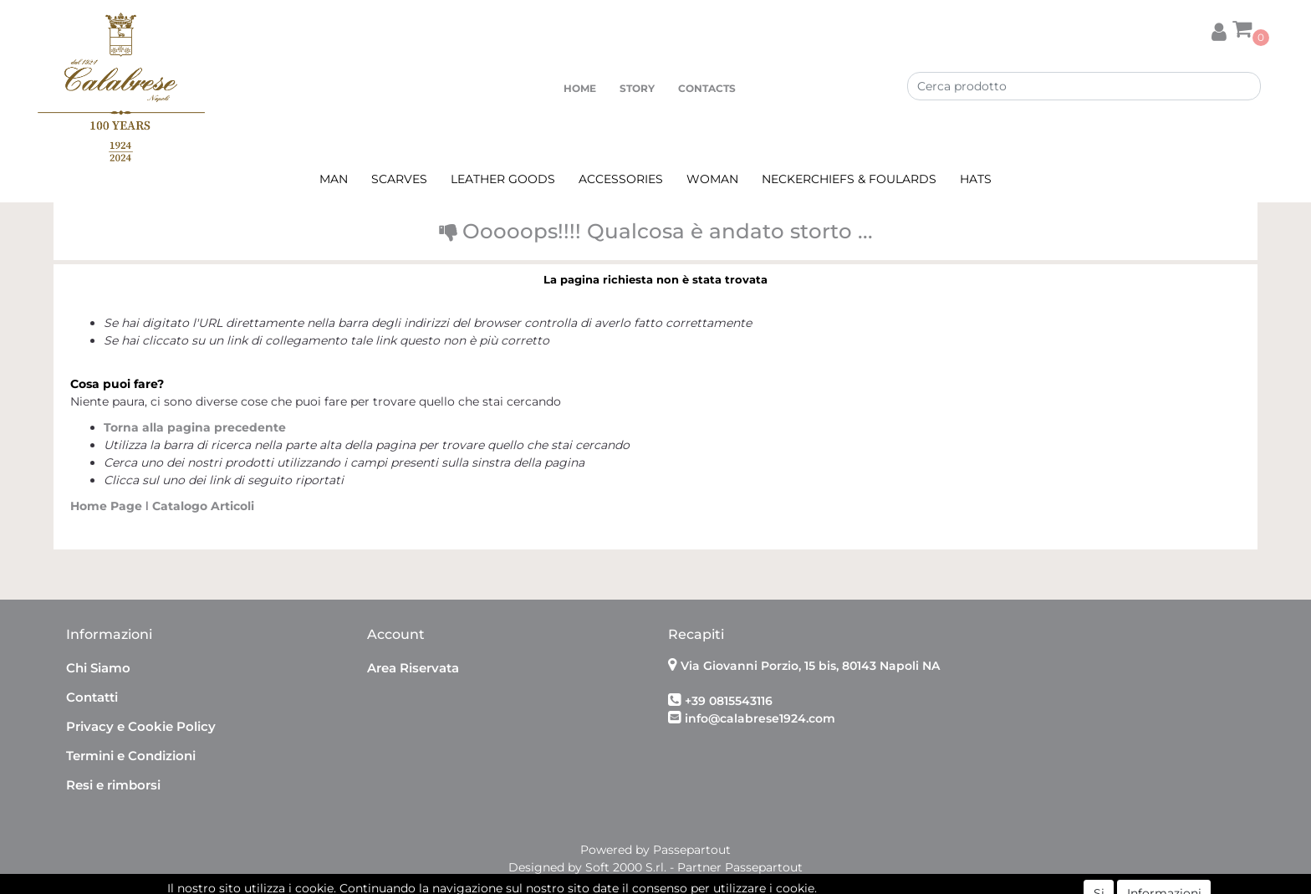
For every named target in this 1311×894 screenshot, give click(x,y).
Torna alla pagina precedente (195, 427)
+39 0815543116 (729, 700)
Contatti (92, 697)
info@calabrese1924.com (760, 718)
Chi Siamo (98, 668)
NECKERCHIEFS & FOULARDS (849, 178)
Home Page (107, 505)
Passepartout (692, 849)
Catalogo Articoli (203, 505)
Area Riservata (413, 668)
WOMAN (712, 178)
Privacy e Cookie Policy (141, 726)
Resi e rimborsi (113, 785)
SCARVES (399, 178)
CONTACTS (707, 88)
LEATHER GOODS (503, 178)
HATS (976, 178)
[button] (1219, 29)
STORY (637, 88)
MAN (333, 178)
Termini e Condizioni (131, 756)
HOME (580, 88)
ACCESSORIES (621, 178)
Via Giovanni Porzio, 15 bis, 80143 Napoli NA (810, 665)
